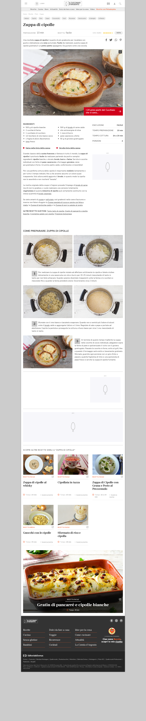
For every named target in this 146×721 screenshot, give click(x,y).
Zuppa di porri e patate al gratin (69, 205)
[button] (106, 40)
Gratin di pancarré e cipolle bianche (73, 605)
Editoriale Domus (82, 659)
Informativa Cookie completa (93, 667)
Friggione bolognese (63, 214)
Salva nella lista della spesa (38, 148)
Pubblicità (26, 662)
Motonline (73, 659)
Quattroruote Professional (114, 659)
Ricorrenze (72, 18)
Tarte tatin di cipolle (55, 211)
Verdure (26, 18)
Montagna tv (93, 659)
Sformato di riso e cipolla (69, 534)
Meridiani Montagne (42, 659)
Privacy (82, 667)
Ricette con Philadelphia (106, 9)
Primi (36, 14)
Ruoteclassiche (63, 659)
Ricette (33, 9)
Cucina (40, 9)
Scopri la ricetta (47, 495)
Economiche (56, 18)
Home (25, 14)
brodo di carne (81, 185)
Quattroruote (54, 659)
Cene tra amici (82, 18)
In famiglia (92, 18)
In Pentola (101, 18)
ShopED (33, 662)
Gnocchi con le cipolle (37, 533)
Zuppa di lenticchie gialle (41, 205)
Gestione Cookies (109, 667)
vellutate (50, 199)
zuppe (41, 199)
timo (28, 141)
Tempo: (31, 495)
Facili (64, 18)
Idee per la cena (82, 9)
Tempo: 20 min (73, 610)
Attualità (53, 9)
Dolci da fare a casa (66, 9)
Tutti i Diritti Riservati (72, 667)
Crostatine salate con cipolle (42, 214)
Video (92, 9)
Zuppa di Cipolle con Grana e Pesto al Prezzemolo (105, 486)
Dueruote (32, 659)
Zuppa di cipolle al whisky (34, 484)
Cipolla (34, 18)
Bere (46, 9)
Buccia (117, 639)
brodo (70, 127)
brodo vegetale (44, 193)
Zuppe (42, 14)
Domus (25, 659)
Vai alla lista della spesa (69, 148)
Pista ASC (101, 659)
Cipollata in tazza (69, 482)
